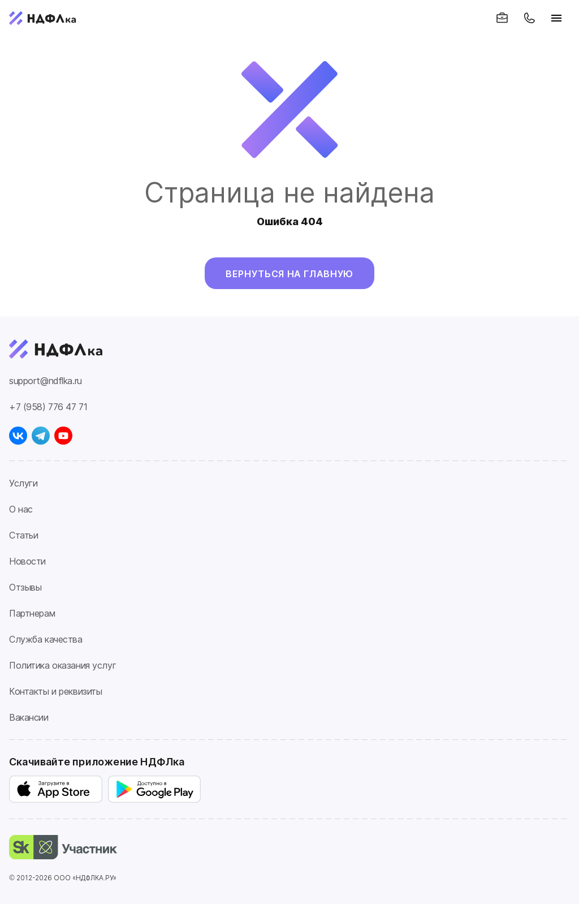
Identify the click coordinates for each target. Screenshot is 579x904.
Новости (27, 561)
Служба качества (46, 639)
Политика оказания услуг (62, 665)
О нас (21, 509)
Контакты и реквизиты (55, 691)
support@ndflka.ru (45, 380)
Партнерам (32, 613)
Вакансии (29, 717)
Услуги (23, 483)
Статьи (23, 535)
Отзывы (25, 587)
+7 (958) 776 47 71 (48, 406)
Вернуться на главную (289, 273)
